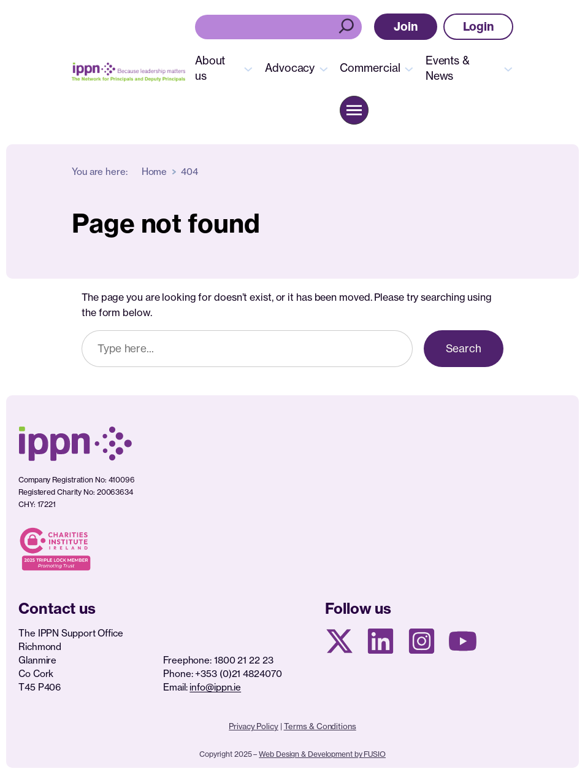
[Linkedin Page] (380, 641)
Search (463, 348)
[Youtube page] (462, 641)
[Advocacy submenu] (324, 68)
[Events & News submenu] (508, 68)
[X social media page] (339, 641)
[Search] (348, 27)
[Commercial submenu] (409, 68)
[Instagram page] (421, 641)
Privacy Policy (253, 726)
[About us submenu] (248, 68)
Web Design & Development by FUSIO (322, 754)
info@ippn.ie (215, 687)
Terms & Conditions (320, 726)
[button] (405, 27)
